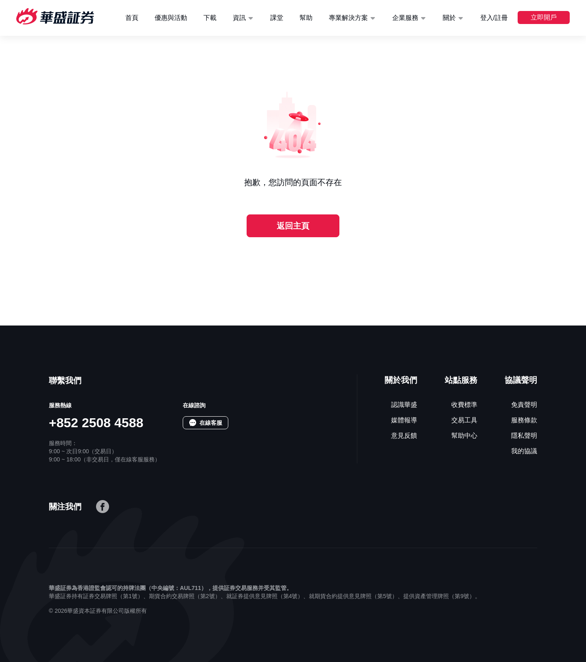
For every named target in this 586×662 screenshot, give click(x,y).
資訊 (239, 17)
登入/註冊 (494, 17)
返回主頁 (293, 225)
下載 (209, 17)
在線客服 (210, 422)
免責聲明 (524, 404)
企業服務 (405, 17)
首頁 (131, 17)
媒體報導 (404, 420)
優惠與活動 (171, 17)
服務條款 (524, 420)
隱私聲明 (524, 435)
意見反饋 (404, 435)
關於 (449, 17)
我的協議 (524, 451)
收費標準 (464, 404)
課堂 (276, 17)
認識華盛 (404, 404)
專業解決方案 (348, 17)
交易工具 (464, 420)
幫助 (306, 17)
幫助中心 (464, 435)
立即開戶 (544, 17)
